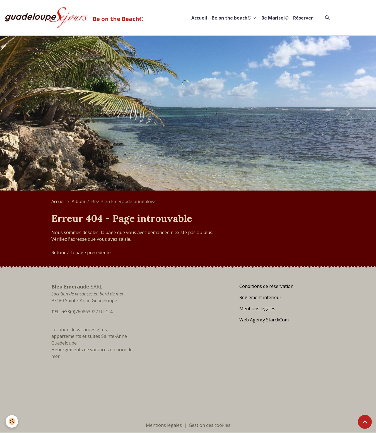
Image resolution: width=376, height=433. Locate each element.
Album (78, 201)
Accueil (199, 18)
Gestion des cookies (209, 425)
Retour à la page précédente (81, 252)
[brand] (75, 18)
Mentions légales (164, 425)
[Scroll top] (365, 422)
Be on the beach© (232, 18)
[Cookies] (12, 421)
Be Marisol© (275, 18)
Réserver (303, 18)
